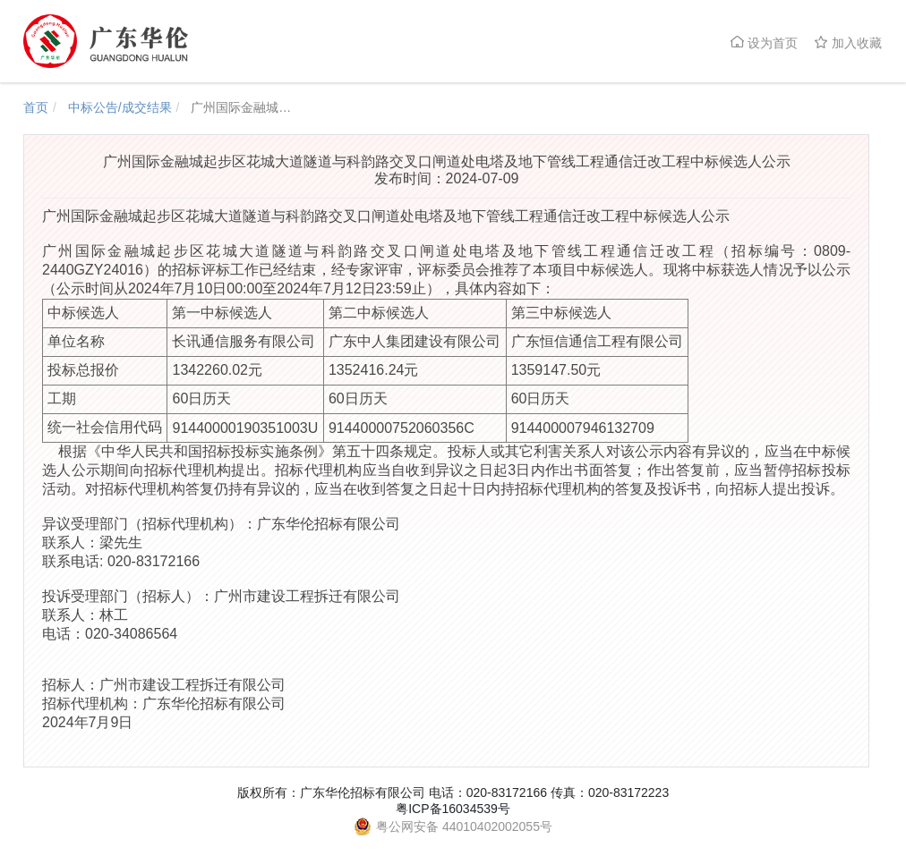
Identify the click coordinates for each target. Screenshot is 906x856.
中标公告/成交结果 (120, 107)
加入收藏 (848, 42)
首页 (35, 107)
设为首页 (764, 42)
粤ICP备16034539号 (453, 808)
